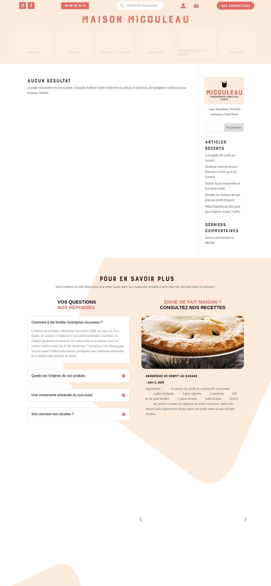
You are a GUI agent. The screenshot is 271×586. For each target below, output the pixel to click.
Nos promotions (235, 5)
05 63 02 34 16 (75, 5)
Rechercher (234, 127)
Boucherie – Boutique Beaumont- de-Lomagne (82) (187, 517)
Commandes (75, 518)
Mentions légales (234, 545)
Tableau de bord (79, 512)
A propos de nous (183, 529)
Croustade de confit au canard (171, 375)
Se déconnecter (78, 545)
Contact (175, 534)
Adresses (73, 529)
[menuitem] (183, 5)
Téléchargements (80, 523)
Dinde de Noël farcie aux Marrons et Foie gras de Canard (221, 172)
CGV (223, 539)
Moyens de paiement (81, 534)
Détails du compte (81, 540)
